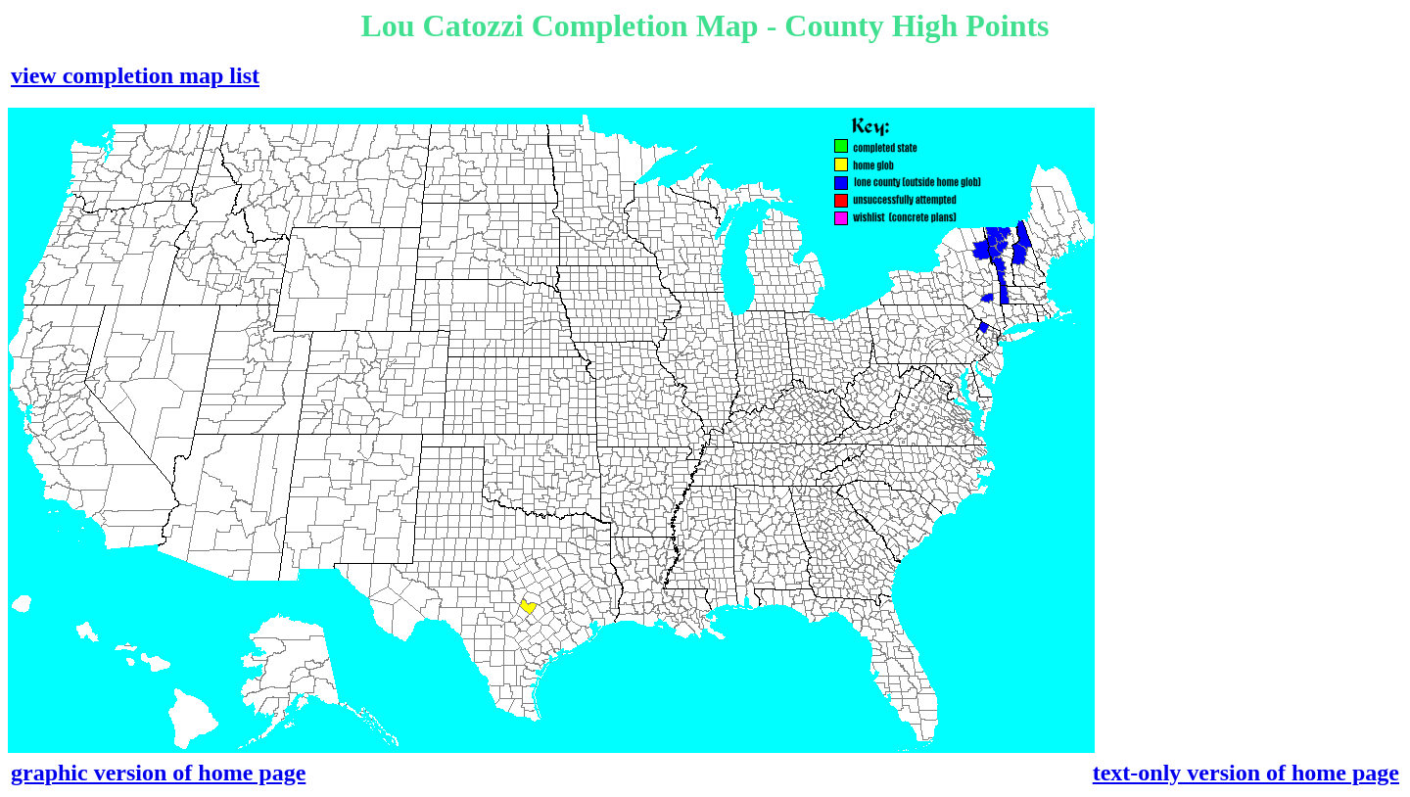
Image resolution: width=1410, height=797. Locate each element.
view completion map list (135, 75)
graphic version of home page (158, 772)
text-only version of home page (1246, 772)
